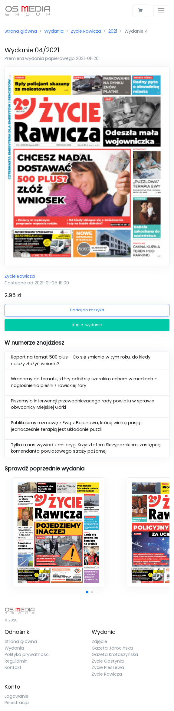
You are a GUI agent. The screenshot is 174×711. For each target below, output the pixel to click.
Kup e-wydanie (87, 324)
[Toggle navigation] (161, 10)
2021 (112, 31)
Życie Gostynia (108, 661)
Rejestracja (17, 703)
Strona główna (21, 31)
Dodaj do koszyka (87, 310)
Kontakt (13, 667)
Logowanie (16, 696)
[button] (87, 592)
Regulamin (16, 661)
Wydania (54, 31)
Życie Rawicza (86, 31)
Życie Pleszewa (108, 667)
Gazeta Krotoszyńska (115, 654)
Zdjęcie (99, 641)
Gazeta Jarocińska (112, 648)
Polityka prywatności (27, 654)
